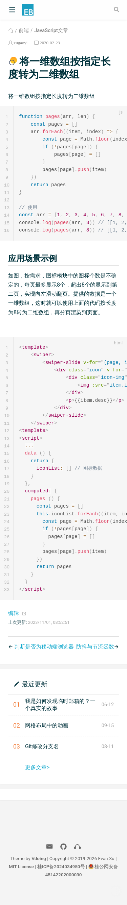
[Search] (117, 9)
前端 (24, 30)
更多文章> (37, 780)
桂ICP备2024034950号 (61, 879)
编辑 (13, 626)
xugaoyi (20, 43)
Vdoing (38, 871)
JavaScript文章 (51, 30)
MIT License (21, 879)
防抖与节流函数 (95, 659)
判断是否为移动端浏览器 (44, 659)
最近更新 (34, 696)
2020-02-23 (50, 43)
